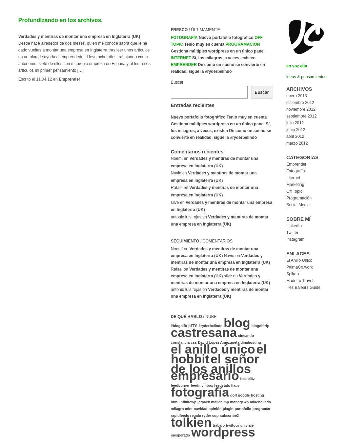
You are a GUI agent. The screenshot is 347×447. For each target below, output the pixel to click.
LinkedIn (294, 226)
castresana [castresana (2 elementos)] (204, 332)
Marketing (295, 184)
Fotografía (184, 37)
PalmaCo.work (299, 267)
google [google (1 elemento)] (244, 395)
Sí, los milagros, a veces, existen (224, 58)
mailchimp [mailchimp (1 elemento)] (220, 402)
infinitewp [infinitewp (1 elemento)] (188, 402)
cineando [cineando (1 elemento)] (246, 336)
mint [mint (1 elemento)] (189, 409)
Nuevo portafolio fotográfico (226, 37)
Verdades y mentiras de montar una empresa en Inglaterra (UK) (79, 36)
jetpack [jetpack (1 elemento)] (204, 402)
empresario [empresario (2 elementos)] (205, 375)
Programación (243, 44)
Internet (181, 58)
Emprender (69, 79)
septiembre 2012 (301, 116)
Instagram (295, 239)
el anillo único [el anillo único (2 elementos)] (213, 349)
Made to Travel (299, 280)
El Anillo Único (299, 260)
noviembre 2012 (300, 109)
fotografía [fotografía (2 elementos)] (200, 392)
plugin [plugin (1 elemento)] (228, 409)
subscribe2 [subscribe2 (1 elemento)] (229, 415)
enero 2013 (296, 95)
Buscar (177, 82)
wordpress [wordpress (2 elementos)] (223, 432)
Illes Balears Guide (303, 287)
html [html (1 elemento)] (175, 402)
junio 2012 (295, 129)
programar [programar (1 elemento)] (261, 409)
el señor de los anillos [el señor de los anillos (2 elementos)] (215, 364)
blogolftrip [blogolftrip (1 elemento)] (260, 326)
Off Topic (294, 191)
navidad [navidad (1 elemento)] (200, 409)
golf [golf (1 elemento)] (233, 395)
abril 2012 (295, 136)
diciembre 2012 (300, 102)
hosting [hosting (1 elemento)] (257, 395)
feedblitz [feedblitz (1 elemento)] (247, 379)
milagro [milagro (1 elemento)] (177, 409)
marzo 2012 (297, 143)
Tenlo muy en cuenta (204, 44)
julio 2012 (295, 123)
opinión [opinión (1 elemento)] (214, 409)
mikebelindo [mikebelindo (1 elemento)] (260, 402)
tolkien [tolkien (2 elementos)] (191, 422)
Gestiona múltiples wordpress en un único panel (218, 51)
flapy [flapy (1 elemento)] (235, 385)
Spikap (292, 274)
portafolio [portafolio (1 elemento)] (242, 409)
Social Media (298, 205)
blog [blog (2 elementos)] (237, 323)
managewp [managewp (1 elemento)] (239, 402)
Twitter (292, 232)
